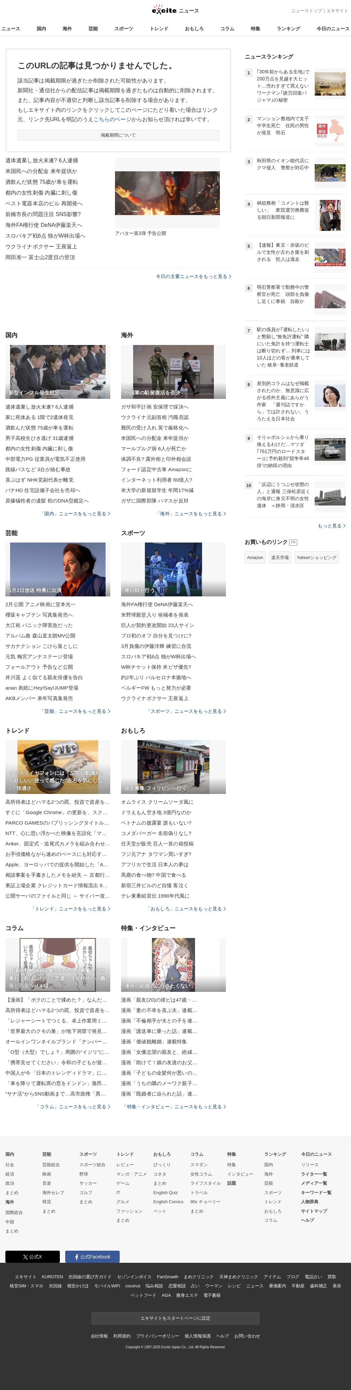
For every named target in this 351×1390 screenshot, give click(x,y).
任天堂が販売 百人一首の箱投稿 (157, 843)
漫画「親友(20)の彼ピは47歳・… (159, 1000)
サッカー (88, 1183)
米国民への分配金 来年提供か (41, 171)
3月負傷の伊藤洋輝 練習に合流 (156, 646)
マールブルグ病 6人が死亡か (153, 448)
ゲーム (122, 1183)
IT (118, 1192)
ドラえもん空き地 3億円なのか (156, 812)
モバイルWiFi (107, 1285)
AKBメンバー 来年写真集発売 (39, 698)
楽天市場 (280, 557)
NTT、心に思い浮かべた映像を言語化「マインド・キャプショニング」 (57, 833)
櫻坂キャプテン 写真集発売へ (39, 615)
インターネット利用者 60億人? (156, 480)
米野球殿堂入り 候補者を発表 (155, 615)
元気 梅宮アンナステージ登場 (39, 656)
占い (195, 1285)
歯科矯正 (318, 1285)
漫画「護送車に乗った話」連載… (159, 1031)
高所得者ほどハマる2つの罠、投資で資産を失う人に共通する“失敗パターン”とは (57, 802)
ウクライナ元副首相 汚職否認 (155, 417)
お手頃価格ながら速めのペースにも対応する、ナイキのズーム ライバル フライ (57, 854)
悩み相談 (154, 1285)
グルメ (122, 1201)
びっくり (162, 1164)
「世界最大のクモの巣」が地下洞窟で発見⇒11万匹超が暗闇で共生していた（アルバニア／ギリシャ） (57, 1031)
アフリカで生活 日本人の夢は (155, 864)
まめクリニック (199, 1276)
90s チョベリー (205, 1201)
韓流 (46, 1201)
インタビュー (240, 1174)
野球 (83, 1174)
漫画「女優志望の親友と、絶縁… (159, 1052)
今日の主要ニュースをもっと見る (193, 276)
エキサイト (337, 10)
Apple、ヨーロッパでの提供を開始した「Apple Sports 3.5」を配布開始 (57, 864)
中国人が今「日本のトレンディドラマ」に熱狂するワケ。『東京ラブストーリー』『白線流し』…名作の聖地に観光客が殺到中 (57, 1073)
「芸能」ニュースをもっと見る (75, 711)
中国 (9, 1221)
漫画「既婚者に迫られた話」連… (159, 1094)
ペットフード (143, 1295)
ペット (159, 1211)
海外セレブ (53, 1192)
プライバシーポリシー (158, 1336)
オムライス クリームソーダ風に (157, 802)
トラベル (199, 1192)
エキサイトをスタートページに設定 (175, 1318)
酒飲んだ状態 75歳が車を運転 (41, 182)
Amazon (255, 557)
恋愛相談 (177, 1285)
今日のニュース (333, 28)
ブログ (293, 1276)
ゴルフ (85, 1192)
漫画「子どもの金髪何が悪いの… (159, 1073)
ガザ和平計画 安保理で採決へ (155, 407)
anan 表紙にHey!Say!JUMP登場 (41, 688)
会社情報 (99, 1336)
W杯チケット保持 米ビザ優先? (156, 667)
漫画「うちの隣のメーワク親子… (159, 1083)
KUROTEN (52, 1276)
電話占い (313, 1276)
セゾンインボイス (134, 1276)
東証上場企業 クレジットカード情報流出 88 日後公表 (57, 885)
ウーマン (213, 1285)
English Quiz (165, 1192)
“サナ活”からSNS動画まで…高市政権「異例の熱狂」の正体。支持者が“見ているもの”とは (57, 1094)
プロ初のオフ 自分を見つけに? (156, 635)
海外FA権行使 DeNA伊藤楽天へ (43, 225)
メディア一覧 (314, 1183)
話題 (231, 1183)
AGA (166, 1295)
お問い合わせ (247, 1336)
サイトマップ (314, 1211)
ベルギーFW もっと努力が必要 (156, 688)
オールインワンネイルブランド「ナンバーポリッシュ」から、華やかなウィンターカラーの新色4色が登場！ (57, 1041)
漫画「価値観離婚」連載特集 (154, 1041)
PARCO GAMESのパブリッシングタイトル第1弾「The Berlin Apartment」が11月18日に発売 (57, 823)
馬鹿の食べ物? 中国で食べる (153, 875)
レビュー (125, 1164)
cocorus (133, 1285)
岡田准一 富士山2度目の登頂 (40, 257)
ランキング (288, 28)
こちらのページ (112, 119)
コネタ (159, 1174)
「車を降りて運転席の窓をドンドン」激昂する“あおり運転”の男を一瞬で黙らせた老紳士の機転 (57, 1083)
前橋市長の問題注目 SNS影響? (43, 214)
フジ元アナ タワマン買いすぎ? (156, 854)
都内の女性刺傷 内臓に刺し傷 (41, 193)
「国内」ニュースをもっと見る (75, 513)
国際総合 (14, 1212)
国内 (41, 28)
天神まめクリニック (238, 1276)
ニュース (10, 28)
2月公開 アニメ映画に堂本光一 (40, 604)
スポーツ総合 (92, 1164)
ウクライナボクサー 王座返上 (41, 246)
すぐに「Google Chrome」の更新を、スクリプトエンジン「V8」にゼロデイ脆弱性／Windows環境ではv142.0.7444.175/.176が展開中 (57, 812)
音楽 (46, 1183)
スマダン (199, 1164)
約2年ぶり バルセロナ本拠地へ (156, 677)
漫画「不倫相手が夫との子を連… (159, 1020)
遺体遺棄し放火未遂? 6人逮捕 (41, 160)
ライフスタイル (205, 1183)
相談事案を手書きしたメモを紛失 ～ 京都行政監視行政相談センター (57, 875)
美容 (337, 1285)
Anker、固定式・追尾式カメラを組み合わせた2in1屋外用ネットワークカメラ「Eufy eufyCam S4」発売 (57, 843)
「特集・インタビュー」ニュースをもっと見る (174, 1106)
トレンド (159, 28)
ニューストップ (306, 10)
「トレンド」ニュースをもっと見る (70, 908)
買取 (331, 1276)
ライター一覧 (314, 1174)
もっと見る (332, 525)
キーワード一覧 (316, 1192)
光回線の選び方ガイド (90, 1276)
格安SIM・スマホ (26, 1285)
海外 (67, 28)
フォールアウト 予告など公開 (39, 667)
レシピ (234, 1285)
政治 (9, 1183)
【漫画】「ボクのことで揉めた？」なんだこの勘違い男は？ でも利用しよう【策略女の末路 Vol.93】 (57, 1000)
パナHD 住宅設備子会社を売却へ (42, 490)
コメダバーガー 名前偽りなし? (156, 833)
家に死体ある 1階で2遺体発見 (39, 417)
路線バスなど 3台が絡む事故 (38, 469)
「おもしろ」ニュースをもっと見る (186, 908)
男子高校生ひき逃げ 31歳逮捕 (39, 438)
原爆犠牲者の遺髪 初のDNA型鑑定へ (47, 500)
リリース (310, 1164)
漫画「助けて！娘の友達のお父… (159, 1062)
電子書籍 (212, 1295)
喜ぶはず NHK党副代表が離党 (39, 480)
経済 (9, 1174)
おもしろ (194, 28)
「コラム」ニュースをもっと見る (72, 1106)
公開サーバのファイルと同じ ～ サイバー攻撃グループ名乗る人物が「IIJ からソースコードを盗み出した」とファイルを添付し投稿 (57, 896)
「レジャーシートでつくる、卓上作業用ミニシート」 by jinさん (57, 1020)
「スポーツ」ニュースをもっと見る (186, 711)
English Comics (168, 1201)
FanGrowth (167, 1276)
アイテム (272, 1276)
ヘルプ (307, 1220)
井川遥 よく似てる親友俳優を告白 (44, 677)
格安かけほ (78, 1285)
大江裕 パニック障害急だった (39, 625)
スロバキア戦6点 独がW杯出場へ (45, 236)
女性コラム (201, 1174)
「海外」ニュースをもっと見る (190, 513)
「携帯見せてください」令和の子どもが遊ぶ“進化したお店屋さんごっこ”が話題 (57, 1062)
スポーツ (123, 28)
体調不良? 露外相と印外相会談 (156, 459)
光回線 (55, 1285)
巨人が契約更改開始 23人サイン (157, 625)
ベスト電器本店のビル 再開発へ (44, 203)
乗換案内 (277, 1285)
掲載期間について (118, 135)
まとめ (11, 1192)
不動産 (298, 1285)
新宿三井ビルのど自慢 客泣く (155, 885)
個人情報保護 (197, 1336)
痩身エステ (187, 1295)
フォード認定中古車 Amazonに (156, 469)
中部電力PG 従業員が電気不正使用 (45, 459)
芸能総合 (51, 1164)
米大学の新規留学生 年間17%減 (157, 490)
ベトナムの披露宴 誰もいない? (156, 823)
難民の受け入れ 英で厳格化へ (155, 427)
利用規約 (121, 1336)
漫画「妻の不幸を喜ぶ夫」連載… (159, 1010)
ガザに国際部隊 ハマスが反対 (155, 500)
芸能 (93, 28)
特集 (255, 28)
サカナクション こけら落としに (41, 646)
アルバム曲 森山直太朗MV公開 (40, 635)
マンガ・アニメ (131, 1174)
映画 (46, 1174)
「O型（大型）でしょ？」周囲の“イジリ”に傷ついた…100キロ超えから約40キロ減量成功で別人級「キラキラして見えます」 (57, 1052)
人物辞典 (309, 1201)
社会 (9, 1164)
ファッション (129, 1211)
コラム (227, 28)
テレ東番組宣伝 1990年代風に (155, 896)
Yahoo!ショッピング (317, 557)
